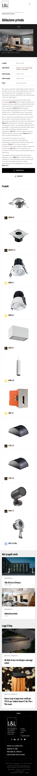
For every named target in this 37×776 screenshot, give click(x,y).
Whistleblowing (19, 771)
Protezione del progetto (14, 751)
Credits (27, 772)
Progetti (10, 12)
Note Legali (11, 769)
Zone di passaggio (27, 68)
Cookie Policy (26, 769)
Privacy (18, 769)
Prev (4, 27)
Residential (19, 12)
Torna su (19, 713)
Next (33, 27)
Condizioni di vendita (17, 772)
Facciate (18, 68)
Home (4, 12)
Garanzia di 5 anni (12, 749)
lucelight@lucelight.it (25, 735)
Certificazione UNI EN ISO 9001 (16, 754)
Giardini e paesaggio (22, 69)
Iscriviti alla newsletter (14, 746)
